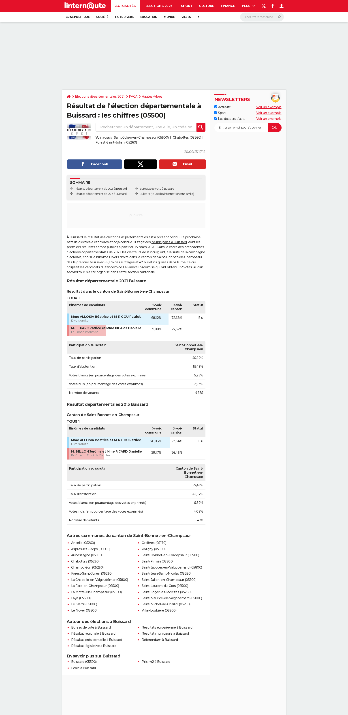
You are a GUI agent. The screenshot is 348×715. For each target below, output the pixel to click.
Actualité (222, 107)
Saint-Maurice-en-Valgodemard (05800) (172, 598)
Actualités (125, 6)
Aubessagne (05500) (86, 555)
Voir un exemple (269, 107)
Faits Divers (124, 17)
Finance (228, 6)
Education (148, 17)
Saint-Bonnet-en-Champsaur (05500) (170, 555)
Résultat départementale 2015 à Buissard (101, 193)
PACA (133, 96)
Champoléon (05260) (87, 567)
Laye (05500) (81, 598)
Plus (249, 6)
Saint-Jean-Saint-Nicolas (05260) (166, 573)
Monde (169, 17)
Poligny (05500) (154, 549)
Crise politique (78, 17)
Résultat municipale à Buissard (165, 633)
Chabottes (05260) (187, 137)
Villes (186, 17)
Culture (206, 6)
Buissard (145, 193)
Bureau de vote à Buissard (91, 627)
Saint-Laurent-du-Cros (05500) (165, 586)
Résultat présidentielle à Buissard (96, 640)
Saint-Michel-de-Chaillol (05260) (166, 604)
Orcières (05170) (154, 543)
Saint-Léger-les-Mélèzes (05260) (167, 592)
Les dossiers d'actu (230, 119)
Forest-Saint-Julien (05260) (116, 142)
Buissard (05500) (84, 662)
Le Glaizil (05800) (84, 604)
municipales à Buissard (169, 242)
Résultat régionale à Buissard (93, 633)
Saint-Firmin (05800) (157, 561)
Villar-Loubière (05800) (159, 610)
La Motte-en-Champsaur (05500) (96, 592)
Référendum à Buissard (160, 640)
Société (102, 17)
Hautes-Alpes (152, 96)
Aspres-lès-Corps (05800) (90, 549)
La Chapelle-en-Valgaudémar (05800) (99, 580)
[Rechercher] (262, 17)
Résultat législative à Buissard (93, 646)
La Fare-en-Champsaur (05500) (95, 586)
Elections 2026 (159, 6)
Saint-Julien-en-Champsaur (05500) (141, 137)
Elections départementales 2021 (100, 96)
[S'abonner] (248, 127)
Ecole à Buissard (83, 668)
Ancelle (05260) (83, 543)
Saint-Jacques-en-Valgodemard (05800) (172, 567)
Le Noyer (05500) (84, 610)
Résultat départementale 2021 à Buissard (101, 188)
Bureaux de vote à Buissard (157, 188)
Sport (186, 6)
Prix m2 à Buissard (156, 662)
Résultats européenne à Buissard (167, 627)
